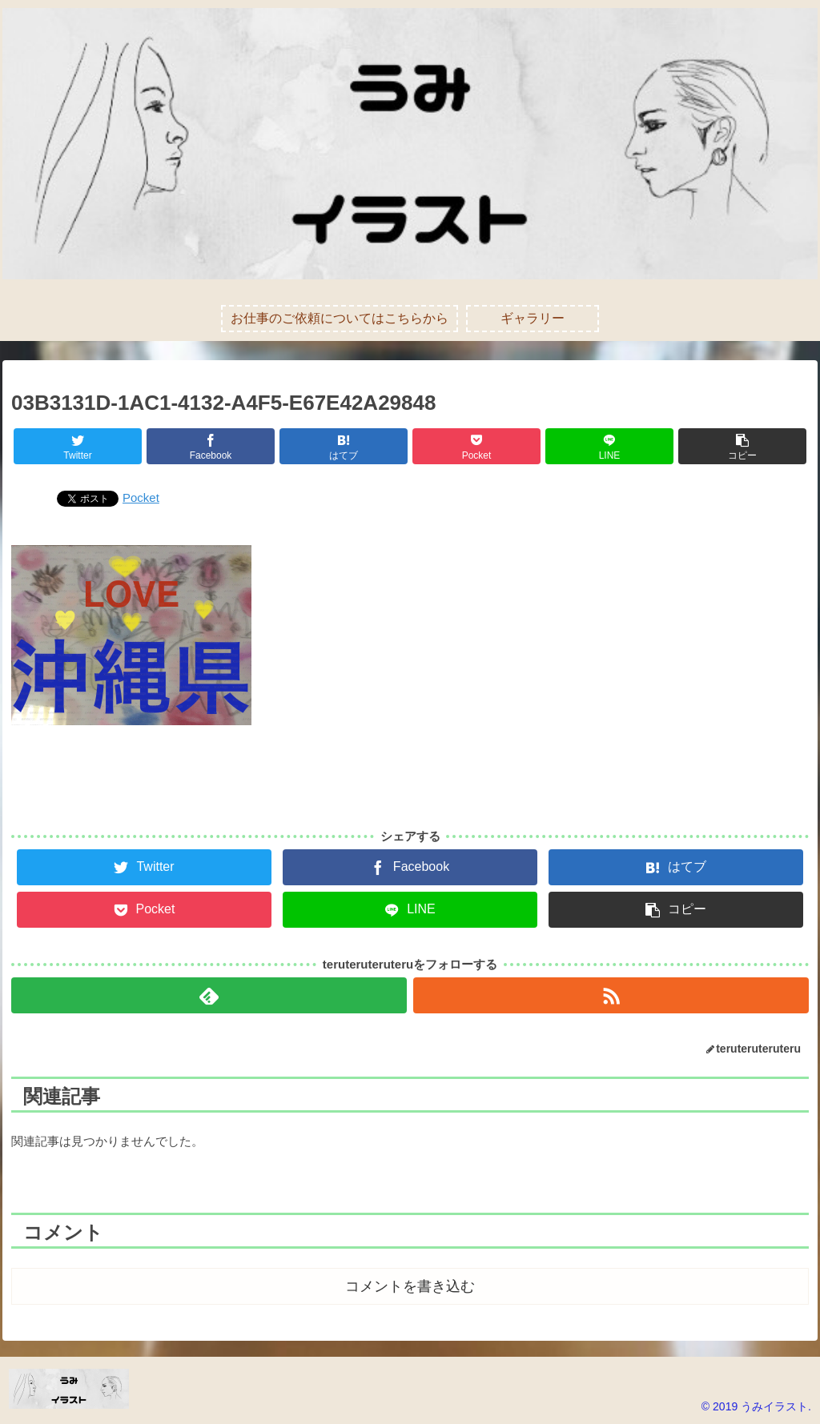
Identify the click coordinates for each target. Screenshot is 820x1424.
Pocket (141, 497)
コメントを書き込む (410, 1286)
